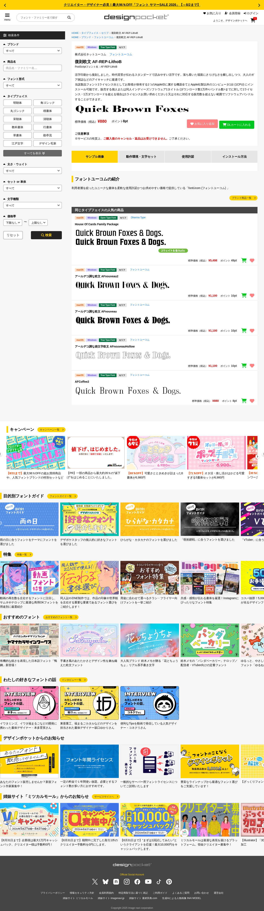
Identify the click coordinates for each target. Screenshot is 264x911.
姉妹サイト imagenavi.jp (111, 896)
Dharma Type (138, 216)
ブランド (11, 44)
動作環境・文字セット (141, 155)
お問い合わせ (201, 891)
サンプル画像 (95, 155)
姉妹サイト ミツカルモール (78, 896)
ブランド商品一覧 (241, 196)
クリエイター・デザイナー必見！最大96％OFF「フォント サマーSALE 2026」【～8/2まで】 (132, 5)
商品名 (9, 61)
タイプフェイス (89, 33)
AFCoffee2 (82, 380)
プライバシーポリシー (52, 891)
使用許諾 (187, 155)
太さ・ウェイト (15, 164)
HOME (75, 33)
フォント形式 (13, 79)
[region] (164, 241)
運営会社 (219, 891)
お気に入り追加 (201, 123)
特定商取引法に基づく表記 (133, 891)
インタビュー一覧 (71, 678)
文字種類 (11, 199)
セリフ (105, 33)
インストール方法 (234, 155)
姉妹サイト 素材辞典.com (143, 896)
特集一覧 (22, 553)
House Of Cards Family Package (97, 223)
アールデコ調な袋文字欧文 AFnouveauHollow (105, 345)
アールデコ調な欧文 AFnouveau (96, 310)
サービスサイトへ (104, 795)
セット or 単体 (14, 181)
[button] (5, 5)
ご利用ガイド (160, 891)
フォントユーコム (103, 37)
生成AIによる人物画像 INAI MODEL (181, 896)
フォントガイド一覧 (61, 495)
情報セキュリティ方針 (82, 891)
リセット (13, 235)
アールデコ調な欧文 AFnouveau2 (96, 275)
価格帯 (9, 216)
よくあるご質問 (180, 891)
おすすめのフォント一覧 (59, 616)
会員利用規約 (106, 891)
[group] (36, 457)
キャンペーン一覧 (49, 428)
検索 (46, 235)
